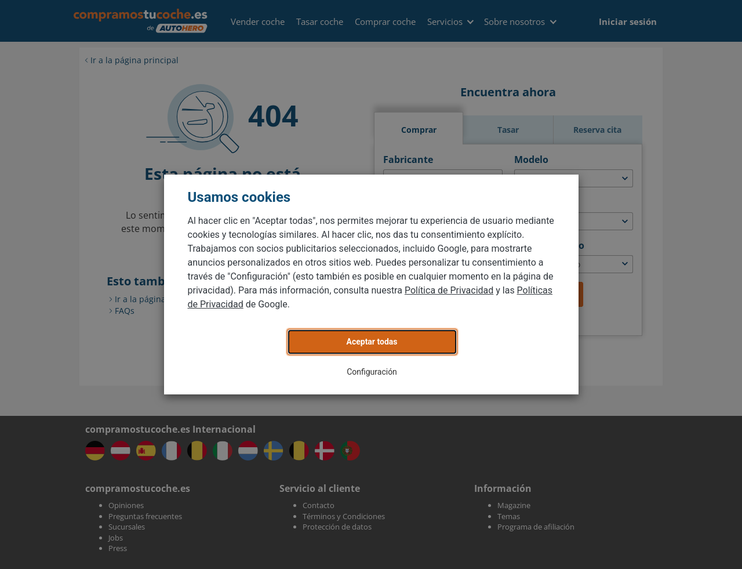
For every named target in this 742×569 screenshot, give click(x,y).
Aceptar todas (372, 341)
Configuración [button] (372, 371)
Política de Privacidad (449, 290)
